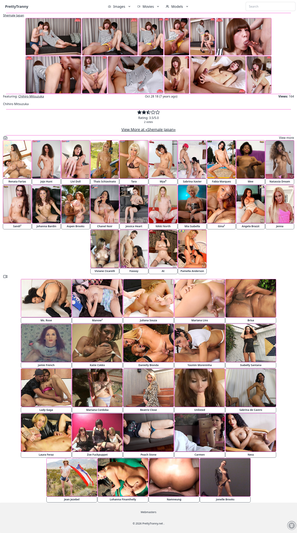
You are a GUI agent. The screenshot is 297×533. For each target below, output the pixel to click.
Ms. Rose (46, 320)
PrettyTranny (17, 6)
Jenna (280, 226)
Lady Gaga (46, 410)
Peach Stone (148, 454)
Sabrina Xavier (192, 181)
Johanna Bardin (46, 226)
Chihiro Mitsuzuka (31, 96)
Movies (148, 6)
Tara (134, 181)
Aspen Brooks (75, 226)
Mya (163, 181)
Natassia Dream (280, 181)
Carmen (200, 454)
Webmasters (148, 512)
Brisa (251, 320)
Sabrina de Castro (250, 410)
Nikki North (163, 226)
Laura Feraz (46, 454)
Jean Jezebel (72, 499)
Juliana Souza (148, 320)
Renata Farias (17, 181)
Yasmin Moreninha (200, 365)
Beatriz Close (148, 410)
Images (119, 6)
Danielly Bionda (148, 365)
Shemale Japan (13, 15)
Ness (251, 454)
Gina (221, 226)
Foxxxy (133, 271)
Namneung (174, 499)
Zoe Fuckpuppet (97, 454)
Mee (250, 181)
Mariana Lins (199, 320)
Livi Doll (75, 181)
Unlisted (199, 410)
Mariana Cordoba (97, 410)
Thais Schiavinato (105, 181)
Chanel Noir (105, 226)
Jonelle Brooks (225, 499)
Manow (97, 320)
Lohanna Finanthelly (123, 499)
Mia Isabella (192, 226)
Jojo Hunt (46, 181)
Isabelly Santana (250, 365)
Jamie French (46, 365)
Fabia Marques (221, 181)
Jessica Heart (134, 226)
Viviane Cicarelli (105, 271)
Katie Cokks (97, 365)
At (163, 271)
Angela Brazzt (250, 226)
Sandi (17, 226)
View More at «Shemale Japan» (148, 129)
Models (177, 6)
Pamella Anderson (192, 271)
